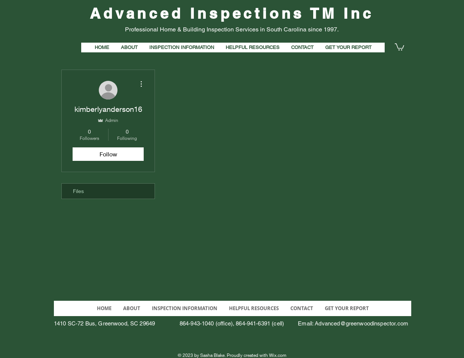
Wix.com (277, 355)
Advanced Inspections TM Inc (232, 13)
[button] (399, 47)
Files (78, 191)
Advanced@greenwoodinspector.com (361, 323)
